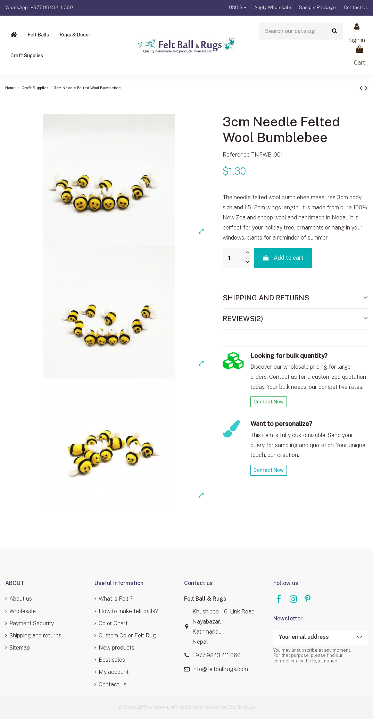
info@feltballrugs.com (220, 669)
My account (114, 672)
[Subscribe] (359, 637)
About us (20, 598)
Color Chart (113, 623)
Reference (236, 154)
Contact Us (356, 7)
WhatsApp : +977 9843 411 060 (39, 7)
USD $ (237, 7)
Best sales (112, 660)
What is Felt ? (116, 598)
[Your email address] (312, 637)
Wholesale (22, 611)
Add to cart (283, 257)
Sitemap (19, 647)
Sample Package (318, 7)
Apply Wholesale (273, 7)
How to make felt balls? (128, 611)
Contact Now (269, 401)
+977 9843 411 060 (216, 655)
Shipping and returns (35, 635)
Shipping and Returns (295, 297)
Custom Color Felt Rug (127, 635)
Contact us (112, 684)
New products (116, 647)
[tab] (295, 298)
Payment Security (31, 623)
